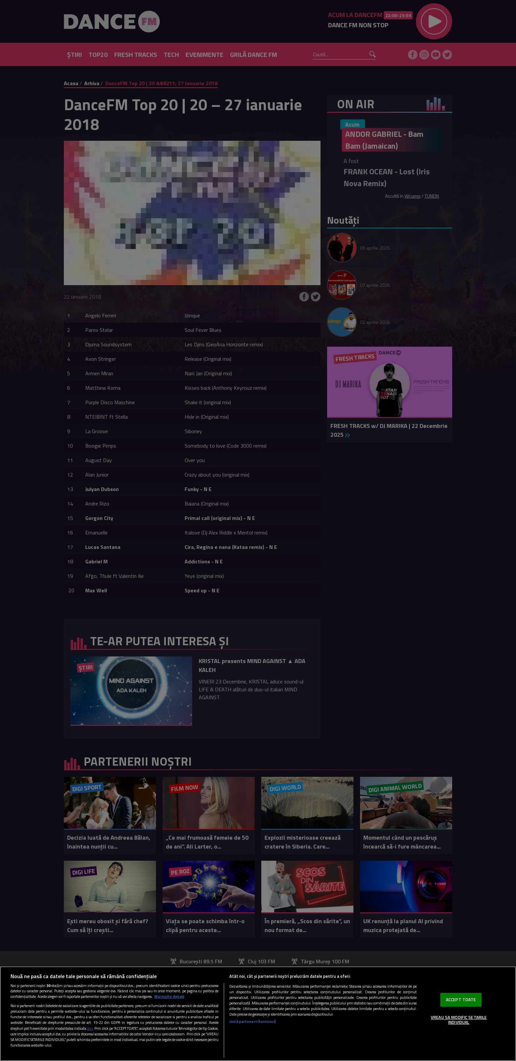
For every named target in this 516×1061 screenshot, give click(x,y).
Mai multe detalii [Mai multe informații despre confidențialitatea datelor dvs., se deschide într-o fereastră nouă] (169, 996)
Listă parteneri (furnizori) (252, 1021)
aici (90, 1028)
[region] (258, 1013)
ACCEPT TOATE (461, 999)
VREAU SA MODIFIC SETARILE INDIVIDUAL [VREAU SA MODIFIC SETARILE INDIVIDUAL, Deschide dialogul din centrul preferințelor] (459, 1020)
